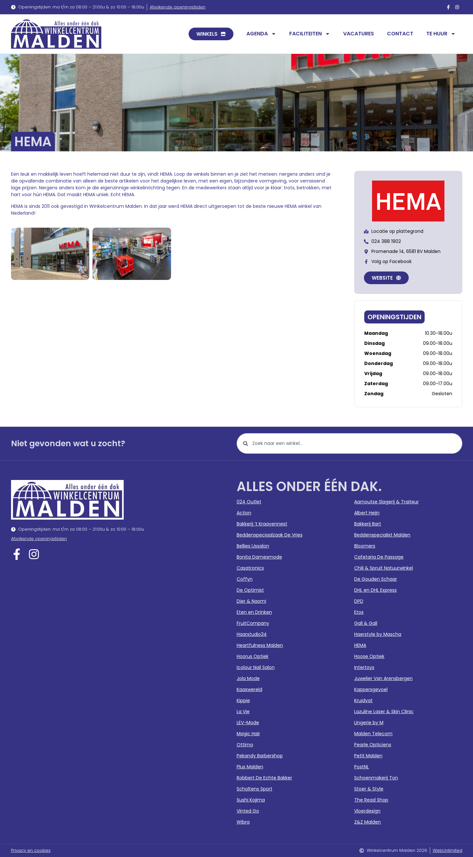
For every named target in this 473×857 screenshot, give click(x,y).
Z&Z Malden (367, 822)
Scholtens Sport (254, 789)
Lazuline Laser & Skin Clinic (384, 711)
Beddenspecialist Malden (382, 535)
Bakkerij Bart (367, 524)
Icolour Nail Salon (256, 667)
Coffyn (245, 579)
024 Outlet (249, 501)
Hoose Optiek (369, 656)
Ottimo (245, 744)
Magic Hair (248, 733)
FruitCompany (253, 623)
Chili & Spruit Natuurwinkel (383, 568)
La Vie (243, 711)
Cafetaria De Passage (379, 557)
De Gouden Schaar (375, 579)
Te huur (441, 34)
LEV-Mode (248, 722)
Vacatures (358, 33)
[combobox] (349, 443)
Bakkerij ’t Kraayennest (262, 524)
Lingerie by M (368, 722)
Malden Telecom (373, 733)
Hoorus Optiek (252, 656)
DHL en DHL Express (375, 590)
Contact (400, 33)
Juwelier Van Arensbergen (383, 678)
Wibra (243, 822)
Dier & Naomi (251, 601)
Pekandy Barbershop (260, 755)
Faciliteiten (309, 34)
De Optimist (250, 590)
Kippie (243, 700)
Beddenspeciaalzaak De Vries (270, 535)
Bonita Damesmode (259, 557)
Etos (359, 612)
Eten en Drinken (254, 612)
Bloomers (364, 546)
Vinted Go (248, 811)
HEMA (360, 645)
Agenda (261, 34)
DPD (358, 601)
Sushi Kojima (251, 800)
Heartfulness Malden (260, 645)
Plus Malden (250, 766)
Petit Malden (368, 755)
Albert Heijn (367, 513)
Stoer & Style (368, 789)
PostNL (361, 766)
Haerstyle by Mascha (377, 634)
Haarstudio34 (252, 634)
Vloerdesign (367, 811)
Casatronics (250, 568)
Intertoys (364, 667)
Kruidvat (363, 700)
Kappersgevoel (371, 689)
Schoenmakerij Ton (376, 778)
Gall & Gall (365, 623)
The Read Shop (371, 800)
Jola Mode (248, 678)
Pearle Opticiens (372, 744)
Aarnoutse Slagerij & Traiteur (386, 501)
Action (244, 513)
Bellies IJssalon (253, 546)
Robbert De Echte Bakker (264, 778)
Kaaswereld (249, 689)
